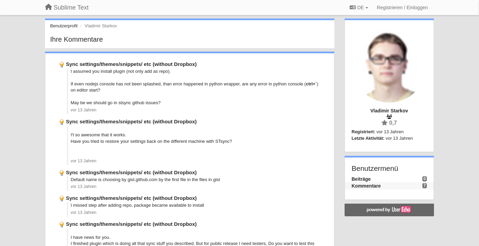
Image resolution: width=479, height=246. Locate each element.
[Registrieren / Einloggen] (402, 7)
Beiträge (361, 179)
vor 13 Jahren (83, 110)
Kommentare (366, 186)
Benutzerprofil (63, 25)
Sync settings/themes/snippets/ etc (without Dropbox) (131, 64)
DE (359, 7)
